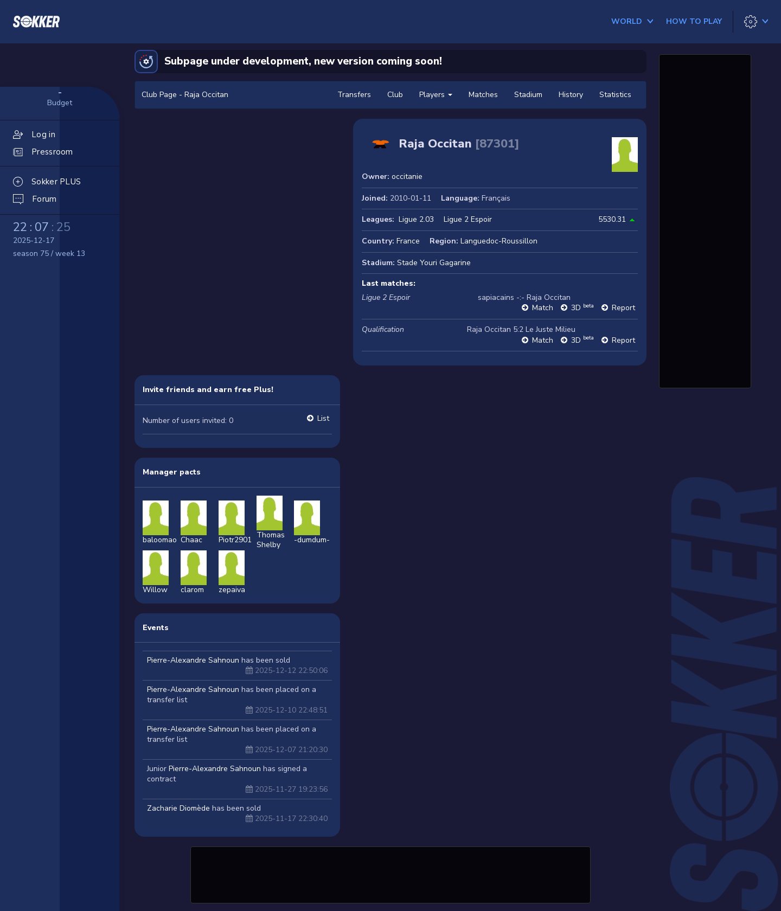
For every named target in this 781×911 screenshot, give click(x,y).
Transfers (354, 94)
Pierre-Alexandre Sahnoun (193, 660)
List (323, 418)
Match (542, 308)
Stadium (528, 94)
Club (395, 94)
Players (435, 94)
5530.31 (612, 219)
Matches (483, 94)
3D (582, 308)
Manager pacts (172, 472)
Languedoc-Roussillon (498, 241)
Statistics (615, 94)
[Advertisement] (390, 873)
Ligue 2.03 (416, 219)
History (571, 94)
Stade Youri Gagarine (434, 263)
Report (623, 308)
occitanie (407, 176)
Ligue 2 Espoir (468, 219)
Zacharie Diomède (178, 808)
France (408, 241)
